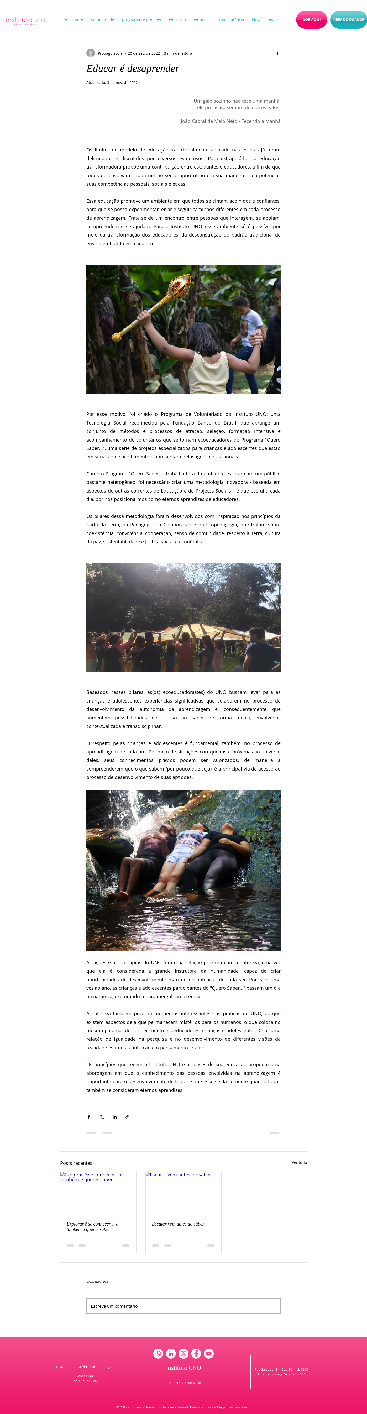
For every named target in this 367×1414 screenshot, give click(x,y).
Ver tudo (299, 1162)
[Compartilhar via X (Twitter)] (101, 1116)
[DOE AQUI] (311, 20)
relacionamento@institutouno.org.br (85, 1366)
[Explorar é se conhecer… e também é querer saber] (98, 1193)
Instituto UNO (183, 1367)
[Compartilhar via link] (127, 1116)
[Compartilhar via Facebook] (88, 1116)
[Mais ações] (277, 53)
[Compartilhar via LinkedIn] (114, 1116)
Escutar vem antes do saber (178, 1224)
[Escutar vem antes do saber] (184, 1193)
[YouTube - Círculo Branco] (209, 1354)
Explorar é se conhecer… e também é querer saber (92, 1226)
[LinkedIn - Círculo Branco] (171, 1354)
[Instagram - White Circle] (183, 1354)
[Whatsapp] (158, 1354)
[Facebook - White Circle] (196, 1354)
